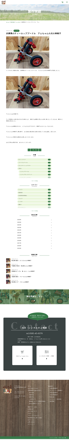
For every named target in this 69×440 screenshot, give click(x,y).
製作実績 (13, 22)
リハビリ (34, 190)
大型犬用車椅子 (54, 396)
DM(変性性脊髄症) (34, 196)
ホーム (7, 22)
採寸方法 (31, 393)
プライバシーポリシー (33, 416)
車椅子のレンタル (32, 408)
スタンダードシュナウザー (34, 166)
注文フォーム (31, 420)
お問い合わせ (31, 423)
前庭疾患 (34, 193)
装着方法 (31, 396)
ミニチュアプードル (35, 172)
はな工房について (32, 412)
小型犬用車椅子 (54, 389)
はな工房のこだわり (33, 389)
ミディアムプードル (34, 163)
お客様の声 (31, 410)
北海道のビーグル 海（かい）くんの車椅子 (23, 271)
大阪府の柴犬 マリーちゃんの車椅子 (21, 277)
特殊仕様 (52, 398)
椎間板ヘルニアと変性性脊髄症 (37, 402)
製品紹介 (50, 387)
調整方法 (31, 398)
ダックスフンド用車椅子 (56, 391)
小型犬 (34, 169)
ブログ (29, 414)
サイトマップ (31, 425)
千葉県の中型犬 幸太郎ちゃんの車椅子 (22, 266)
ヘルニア (34, 199)
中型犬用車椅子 (54, 393)
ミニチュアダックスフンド (35, 175)
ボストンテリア (34, 160)
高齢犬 (34, 205)
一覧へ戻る (34, 150)
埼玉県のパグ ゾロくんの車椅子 (20, 282)
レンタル (18, 22)
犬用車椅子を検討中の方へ (35, 391)
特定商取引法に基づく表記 (35, 418)
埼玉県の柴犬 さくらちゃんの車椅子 (21, 260)
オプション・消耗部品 (55, 400)
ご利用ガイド (32, 400)
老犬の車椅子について (35, 404)
